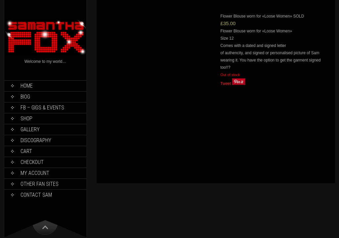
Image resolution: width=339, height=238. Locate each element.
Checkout (32, 162)
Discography (36, 140)
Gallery (30, 129)
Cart (26, 151)
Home (27, 86)
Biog (25, 97)
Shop (26, 118)
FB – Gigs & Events (42, 107)
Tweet (225, 83)
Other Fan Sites (40, 184)
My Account (35, 173)
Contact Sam (36, 195)
